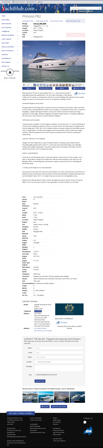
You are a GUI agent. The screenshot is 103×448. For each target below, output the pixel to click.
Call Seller (76, 31)
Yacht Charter (6, 39)
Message (29, 366)
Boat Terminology (35, 426)
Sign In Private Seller (58, 432)
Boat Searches (11, 428)
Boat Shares (33, 430)
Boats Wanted (57, 434)
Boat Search (6, 20)
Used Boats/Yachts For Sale (15, 420)
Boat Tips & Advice (7, 51)
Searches (18, 2)
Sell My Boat (6, 2)
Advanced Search (86, 11)
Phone (30, 357)
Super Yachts (11, 422)
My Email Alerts (11, 434)
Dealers (55, 418)
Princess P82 (72, 21)
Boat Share (5, 43)
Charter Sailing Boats (36, 418)
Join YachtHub (57, 422)
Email (30, 352)
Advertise (5, 54)
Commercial (5, 31)
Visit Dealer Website (40, 328)
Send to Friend (78, 88)
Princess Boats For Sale (56, 21)
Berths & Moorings (8, 35)
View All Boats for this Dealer (43, 331)
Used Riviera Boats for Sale (37, 432)
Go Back (45, 406)
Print (29, 88)
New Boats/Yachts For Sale (14, 418)
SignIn (40, 2)
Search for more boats (59, 406)
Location (29, 362)
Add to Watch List (45, 88)
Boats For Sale (6, 23)
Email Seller (75, 25)
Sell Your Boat (6, 27)
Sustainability (6, 58)
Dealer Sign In (57, 420)
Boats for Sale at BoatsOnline (15, 441)
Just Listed (10, 424)
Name (30, 348)
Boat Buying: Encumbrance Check (16, 436)
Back (62, 88)
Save (30, 375)
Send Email (40, 381)
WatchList (31, 2)
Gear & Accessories (8, 47)
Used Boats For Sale (27, 21)
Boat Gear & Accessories (14, 430)
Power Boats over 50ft (42, 21)
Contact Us (5, 66)
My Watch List (11, 432)
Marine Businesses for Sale (38, 428)
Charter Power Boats (36, 420)
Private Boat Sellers (58, 430)
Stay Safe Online (57, 439)
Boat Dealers (6, 62)
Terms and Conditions (59, 441)
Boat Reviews (57, 428)
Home (3, 16)
